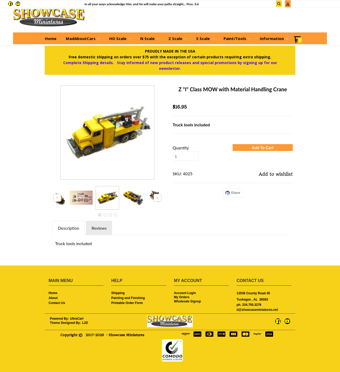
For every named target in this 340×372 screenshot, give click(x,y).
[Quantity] (186, 156)
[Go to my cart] (298, 41)
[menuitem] (50, 38)
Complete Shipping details (88, 62)
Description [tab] (68, 228)
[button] (279, 4)
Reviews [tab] (99, 228)
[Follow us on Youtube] (18, 3)
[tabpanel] (170, 242)
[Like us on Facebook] (10, 3)
